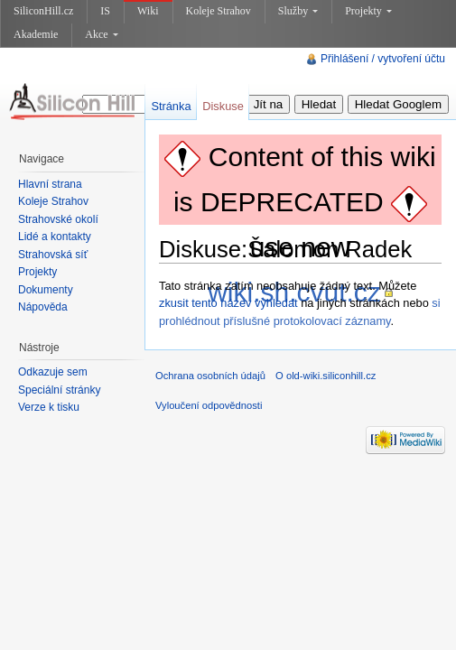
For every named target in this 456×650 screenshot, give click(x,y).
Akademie (36, 34)
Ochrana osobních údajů (210, 375)
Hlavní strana (50, 184)
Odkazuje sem (53, 372)
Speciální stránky (59, 390)
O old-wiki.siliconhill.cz (325, 375)
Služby (298, 11)
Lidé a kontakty (54, 236)
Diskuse (223, 106)
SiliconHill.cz (43, 11)
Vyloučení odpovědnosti (208, 405)
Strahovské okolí (58, 219)
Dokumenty (45, 289)
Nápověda (43, 307)
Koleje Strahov (218, 11)
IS (105, 11)
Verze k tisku (48, 407)
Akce (101, 34)
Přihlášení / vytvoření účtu (383, 58)
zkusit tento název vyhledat (228, 303)
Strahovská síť (53, 254)
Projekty (368, 11)
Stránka (171, 106)
